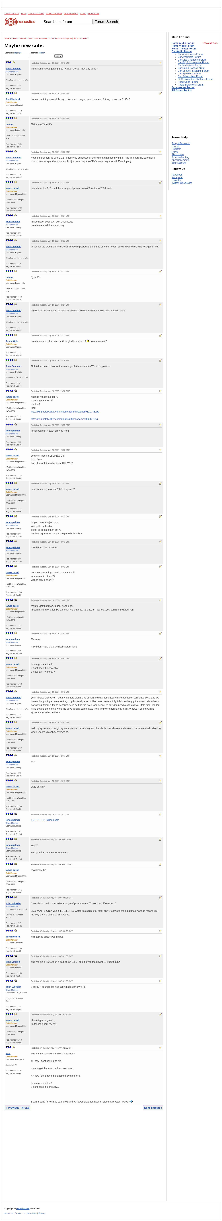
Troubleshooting (180, 157)
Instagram (177, 177)
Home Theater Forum (184, 48)
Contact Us (20, 1213)
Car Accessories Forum (190, 54)
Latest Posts (11, 13)
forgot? (42, 53)
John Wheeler (13, 903)
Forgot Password (181, 143)
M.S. (8, 1053)
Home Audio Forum (183, 43)
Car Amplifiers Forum (189, 57)
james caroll (12, 188)
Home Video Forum (183, 46)
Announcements (180, 160)
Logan (9, 124)
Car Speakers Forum (189, 73)
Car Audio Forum (182, 51)
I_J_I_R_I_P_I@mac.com (45, 820)
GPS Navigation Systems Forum (195, 79)
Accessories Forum (183, 87)
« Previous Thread (17, 1107)
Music (83, 13)
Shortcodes (178, 154)
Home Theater (54, 13)
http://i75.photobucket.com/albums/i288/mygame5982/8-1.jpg (64, 419)
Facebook (177, 174)
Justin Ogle (12, 341)
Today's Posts (210, 43)
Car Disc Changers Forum (192, 59)
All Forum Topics (181, 90)
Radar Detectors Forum (191, 84)
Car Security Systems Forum (193, 70)
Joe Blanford (13, 99)
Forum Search (106, 22)
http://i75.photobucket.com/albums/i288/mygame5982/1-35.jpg (65, 411)
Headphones (71, 13)
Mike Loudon (13, 961)
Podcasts (93, 13)
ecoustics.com (22, 1208)
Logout (175, 146)
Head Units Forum (188, 82)
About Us (8, 1213)
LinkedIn (176, 180)
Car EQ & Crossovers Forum (193, 62)
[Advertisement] (83, 1158)
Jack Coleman (13, 68)
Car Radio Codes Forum (191, 68)
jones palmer (13, 221)
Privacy (42, 1213)
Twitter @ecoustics (182, 183)
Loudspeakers (36, 13)
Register (176, 149)
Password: (42, 54)
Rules (175, 151)
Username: (17, 54)
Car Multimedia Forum (190, 65)
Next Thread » (153, 1107)
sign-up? (17, 53)
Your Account (179, 162)
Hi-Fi (23, 13)
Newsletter (32, 1213)
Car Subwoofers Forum (190, 76)
